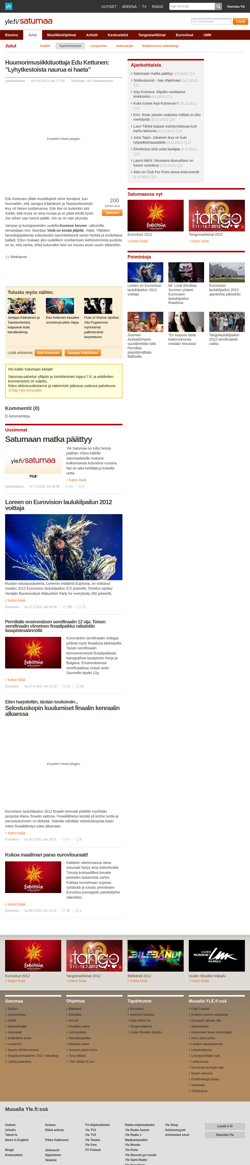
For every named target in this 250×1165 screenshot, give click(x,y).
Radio (157, 7)
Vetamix (51, 1160)
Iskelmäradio (200, 1026)
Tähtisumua (199, 1091)
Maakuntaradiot (136, 1140)
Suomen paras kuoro (83, 1050)
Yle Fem (91, 1145)
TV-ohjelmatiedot (97, 1125)
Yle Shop (171, 1125)
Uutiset (109, 7)
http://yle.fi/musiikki (27, 390)
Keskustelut (118, 35)
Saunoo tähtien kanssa (23, 1050)
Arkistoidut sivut (177, 1135)
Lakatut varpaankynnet (206, 1044)
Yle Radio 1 (133, 1135)
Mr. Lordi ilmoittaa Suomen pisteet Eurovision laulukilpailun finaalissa (182, 294)
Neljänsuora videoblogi (160, 46)
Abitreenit (52, 1150)
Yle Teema (92, 1140)
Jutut (32, 35)
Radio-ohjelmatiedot (139, 1125)
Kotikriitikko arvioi (19, 1038)
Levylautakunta (201, 1050)
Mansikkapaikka (80, 1038)
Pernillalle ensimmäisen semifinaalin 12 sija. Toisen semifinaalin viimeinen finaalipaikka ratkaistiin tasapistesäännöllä (55, 626)
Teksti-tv (11, 1135)
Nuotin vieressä (201, 1073)
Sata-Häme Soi (140, 1020)
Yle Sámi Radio (136, 1160)
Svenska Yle (236, 6)
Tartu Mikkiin (77, 1056)
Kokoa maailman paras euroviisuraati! (46, 855)
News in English (17, 1140)
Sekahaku (198, 1085)
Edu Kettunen (48, 353)
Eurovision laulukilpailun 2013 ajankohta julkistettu (225, 289)
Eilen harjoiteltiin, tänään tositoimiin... (41, 701)
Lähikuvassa (199, 1061)
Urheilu (10, 1130)
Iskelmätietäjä (17, 1026)
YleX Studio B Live (81, 1061)
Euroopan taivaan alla (206, 1020)
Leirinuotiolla (77, 1032)
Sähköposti (18, 257)
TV (144, 7)
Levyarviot (98, 46)
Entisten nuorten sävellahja (209, 1015)
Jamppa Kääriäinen (83, 353)
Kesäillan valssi (79, 1026)
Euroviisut (184, 35)
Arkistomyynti (175, 1130)
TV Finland (93, 1150)
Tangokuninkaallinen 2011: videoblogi (33, 1056)
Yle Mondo (133, 1145)
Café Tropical (200, 1009)
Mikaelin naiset (79, 1044)
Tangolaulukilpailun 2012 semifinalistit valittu (224, 339)
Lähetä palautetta (19, 1061)
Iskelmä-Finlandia (142, 1015)
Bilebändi (75, 1009)
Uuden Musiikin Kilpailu (207, 976)
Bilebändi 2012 (139, 976)
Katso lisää (77, 480)
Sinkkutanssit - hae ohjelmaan (157, 80)
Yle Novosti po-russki (140, 1155)
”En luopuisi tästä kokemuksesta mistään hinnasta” (182, 339)
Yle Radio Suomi (137, 1130)
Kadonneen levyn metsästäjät (211, 1032)
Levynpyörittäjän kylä (205, 1056)
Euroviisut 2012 (140, 234)
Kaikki (45, 46)
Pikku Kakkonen (57, 1140)
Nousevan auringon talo (207, 1067)
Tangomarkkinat (152, 35)
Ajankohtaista (70, 46)
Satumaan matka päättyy (48, 439)
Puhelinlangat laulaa (205, 1079)
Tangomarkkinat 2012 (206, 234)
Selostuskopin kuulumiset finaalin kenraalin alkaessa (62, 710)
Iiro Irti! (73, 1020)
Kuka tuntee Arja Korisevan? (156, 103)
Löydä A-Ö (224, 1126)
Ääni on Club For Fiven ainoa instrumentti (166, 172)
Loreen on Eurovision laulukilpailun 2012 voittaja (58, 505)
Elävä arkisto (54, 1130)
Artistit (92, 35)
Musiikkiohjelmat (61, 35)
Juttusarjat (124, 46)
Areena (129, 7)
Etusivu (11, 35)
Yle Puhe (131, 1150)
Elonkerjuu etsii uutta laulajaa (156, 149)
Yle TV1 (90, 1130)
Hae (218, 6)
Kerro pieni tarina (203, 1038)
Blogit (9, 1150)
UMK (208, 35)
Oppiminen (53, 1155)
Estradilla (75, 1015)
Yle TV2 (90, 1135)
